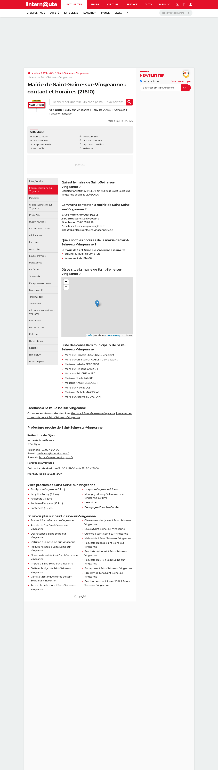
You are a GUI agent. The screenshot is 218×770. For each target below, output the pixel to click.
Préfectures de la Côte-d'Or (44, 473)
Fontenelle (37, 508)
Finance (132, 4)
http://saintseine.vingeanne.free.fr (93, 230)
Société (54, 13)
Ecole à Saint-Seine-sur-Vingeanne (104, 528)
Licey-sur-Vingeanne (96, 489)
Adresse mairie (40, 140)
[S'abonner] (165, 87)
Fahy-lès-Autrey (101, 109)
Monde (105, 13)
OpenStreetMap (112, 335)
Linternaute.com (150, 81)
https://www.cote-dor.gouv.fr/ (56, 457)
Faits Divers (71, 13)
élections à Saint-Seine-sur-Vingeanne (93, 413)
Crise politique (36, 13)
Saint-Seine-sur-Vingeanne (73, 73)
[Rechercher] (175, 13)
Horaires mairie (90, 136)
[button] (97, 303)
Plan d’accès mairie (92, 140)
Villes (118, 13)
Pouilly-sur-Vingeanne (76, 109)
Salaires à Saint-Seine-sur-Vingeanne (52, 520)
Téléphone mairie (42, 144)
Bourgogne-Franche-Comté (101, 507)
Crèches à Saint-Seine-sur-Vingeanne (106, 533)
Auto (148, 4)
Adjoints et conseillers (93, 144)
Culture (112, 4)
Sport (95, 4)
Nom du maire (40, 136)
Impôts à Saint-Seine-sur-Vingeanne (52, 563)
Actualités (74, 4)
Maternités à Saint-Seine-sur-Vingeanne (107, 538)
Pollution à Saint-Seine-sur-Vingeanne (53, 542)
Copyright (80, 596)
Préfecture (88, 148)
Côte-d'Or (48, 73)
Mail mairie (38, 148)
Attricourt (119, 109)
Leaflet (89, 335)
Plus (164, 4)
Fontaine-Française (60, 113)
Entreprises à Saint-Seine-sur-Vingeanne (108, 568)
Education (89, 13)
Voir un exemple (181, 81)
